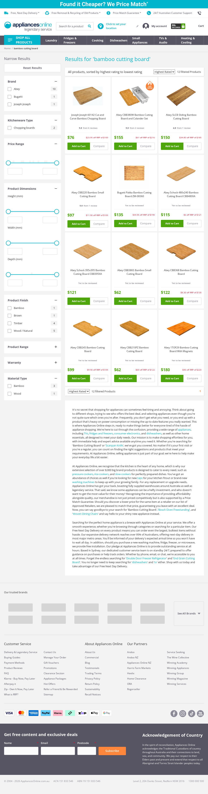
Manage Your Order (55, 657)
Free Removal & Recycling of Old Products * (73, 13)
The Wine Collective (178, 657)
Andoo (130, 652)
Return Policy (92, 684)
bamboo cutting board (26, 48)
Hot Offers (49, 684)
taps (140, 478)
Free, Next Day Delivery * (21, 13)
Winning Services (176, 684)
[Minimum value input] (15, 171)
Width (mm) (15, 227)
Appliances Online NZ (139, 662)
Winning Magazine (177, 678)
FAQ (6, 673)
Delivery (8, 652)
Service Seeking (176, 652)
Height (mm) (15, 196)
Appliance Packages (55, 678)
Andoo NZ (132, 657)
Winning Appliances (178, 668)
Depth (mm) (15, 259)
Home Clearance (136, 678)
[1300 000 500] (200, 13)
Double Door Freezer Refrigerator (146, 558)
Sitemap (48, 694)
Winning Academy (177, 662)
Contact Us (50, 652)
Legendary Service (26, 652)
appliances (184, 429)
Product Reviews (13, 668)
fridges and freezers (101, 433)
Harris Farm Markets (139, 668)
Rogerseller (133, 689)
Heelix (130, 673)
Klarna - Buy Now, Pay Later (19, 678)
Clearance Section (54, 673)
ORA (129, 684)
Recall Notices (93, 694)
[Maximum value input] (50, 171)
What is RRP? (11, 694)
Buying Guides (12, 657)
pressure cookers (82, 474)
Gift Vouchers (51, 662)
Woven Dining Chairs (85, 514)
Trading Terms (93, 673)
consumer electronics (127, 433)
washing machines (83, 482)
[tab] (32, 82)
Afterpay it (10, 684)
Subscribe (112, 751)
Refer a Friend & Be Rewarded (61, 689)
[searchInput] (75, 26)
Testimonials (92, 668)
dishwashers (153, 433)
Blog (87, 662)
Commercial (92, 657)
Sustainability (92, 689)
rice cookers (101, 474)
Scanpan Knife (114, 445)
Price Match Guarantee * (123, 13)
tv (155, 562)
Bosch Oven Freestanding (173, 510)
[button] (155, 26)
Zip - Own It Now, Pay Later (19, 689)
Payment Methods (14, 662)
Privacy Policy (92, 678)
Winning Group (175, 673)
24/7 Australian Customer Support (169, 13)
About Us (90, 652)
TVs (86, 433)
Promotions (50, 668)
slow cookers (123, 474)
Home (7, 48)
